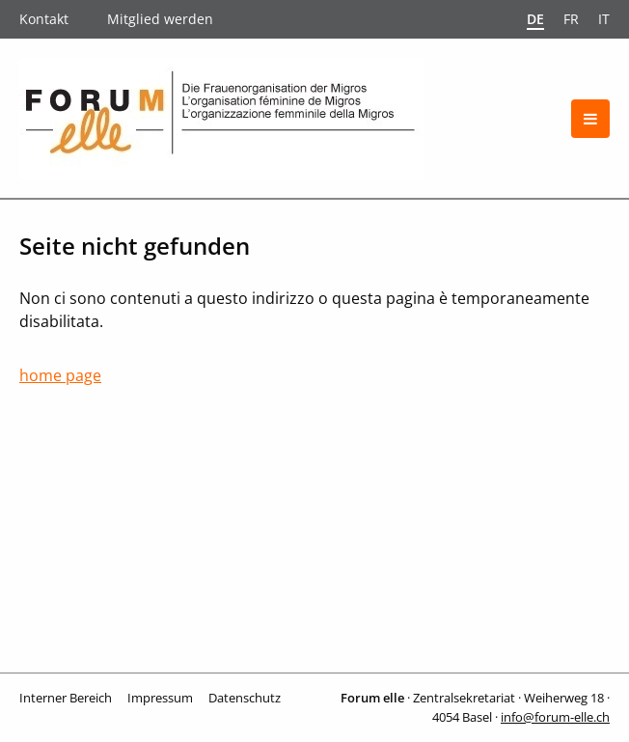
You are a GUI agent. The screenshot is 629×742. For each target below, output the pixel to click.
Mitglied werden (160, 19)
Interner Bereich (65, 697)
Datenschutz (244, 697)
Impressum (160, 697)
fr (571, 19)
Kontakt (43, 19)
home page (60, 375)
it (604, 19)
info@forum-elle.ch (555, 717)
